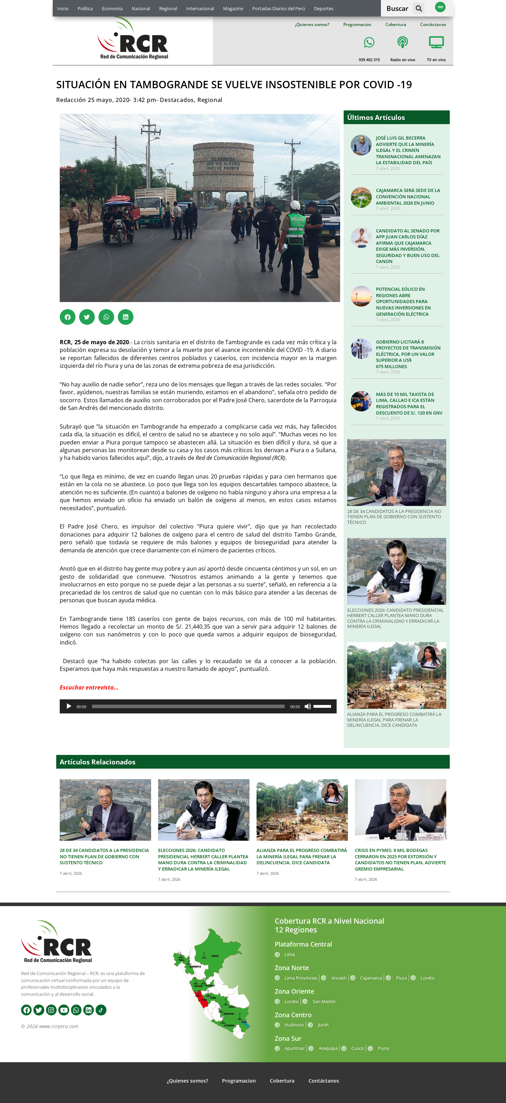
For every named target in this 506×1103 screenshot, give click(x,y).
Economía (112, 8)
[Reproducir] (68, 706)
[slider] (188, 706)
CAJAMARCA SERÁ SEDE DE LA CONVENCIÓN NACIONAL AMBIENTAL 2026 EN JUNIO (408, 196)
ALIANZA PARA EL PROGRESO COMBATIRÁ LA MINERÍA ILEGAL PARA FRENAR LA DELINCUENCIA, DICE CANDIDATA (394, 719)
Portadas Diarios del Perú (278, 8)
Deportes (323, 8)
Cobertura (395, 24)
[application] (198, 706)
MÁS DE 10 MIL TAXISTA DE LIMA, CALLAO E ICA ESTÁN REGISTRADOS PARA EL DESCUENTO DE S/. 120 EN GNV (409, 403)
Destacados (177, 100)
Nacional (141, 8)
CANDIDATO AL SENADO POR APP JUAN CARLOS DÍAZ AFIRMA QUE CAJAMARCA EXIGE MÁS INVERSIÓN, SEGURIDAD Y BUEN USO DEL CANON (408, 246)
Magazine (233, 8)
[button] (418, 8)
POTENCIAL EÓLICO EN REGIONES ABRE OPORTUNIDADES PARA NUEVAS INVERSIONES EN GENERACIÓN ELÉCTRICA (403, 301)
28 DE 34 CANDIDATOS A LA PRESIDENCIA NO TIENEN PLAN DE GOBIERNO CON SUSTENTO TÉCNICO (394, 516)
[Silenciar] (307, 706)
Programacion (357, 24)
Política (85, 8)
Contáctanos (433, 24)
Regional (168, 8)
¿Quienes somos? (312, 24)
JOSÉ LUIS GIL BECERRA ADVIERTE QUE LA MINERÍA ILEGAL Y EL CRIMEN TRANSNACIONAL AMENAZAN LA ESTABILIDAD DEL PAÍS (408, 150)
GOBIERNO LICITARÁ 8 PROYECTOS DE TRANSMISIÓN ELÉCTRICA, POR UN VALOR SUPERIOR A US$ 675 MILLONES (408, 354)
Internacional (200, 8)
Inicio (63, 8)
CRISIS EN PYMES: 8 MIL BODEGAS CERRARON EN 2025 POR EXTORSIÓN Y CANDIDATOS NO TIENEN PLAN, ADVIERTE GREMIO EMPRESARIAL (400, 859)
